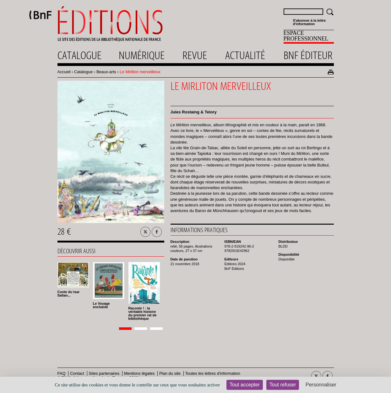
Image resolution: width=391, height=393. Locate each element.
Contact (77, 373)
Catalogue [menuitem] (79, 55)
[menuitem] (309, 37)
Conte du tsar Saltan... (68, 293)
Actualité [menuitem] (245, 55)
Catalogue (83, 71)
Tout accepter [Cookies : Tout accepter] (245, 384)
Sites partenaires (104, 373)
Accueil (64, 71)
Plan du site (170, 373)
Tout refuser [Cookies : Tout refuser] (282, 384)
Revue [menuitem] (194, 55)
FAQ (61, 373)
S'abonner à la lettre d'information (309, 22)
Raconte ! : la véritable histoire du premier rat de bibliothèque (142, 313)
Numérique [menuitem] (142, 55)
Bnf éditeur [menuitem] (308, 55)
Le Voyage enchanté (101, 305)
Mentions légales (139, 373)
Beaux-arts (106, 71)
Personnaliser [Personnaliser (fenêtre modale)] (321, 384)
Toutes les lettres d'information (212, 373)
